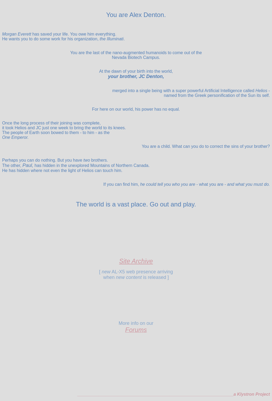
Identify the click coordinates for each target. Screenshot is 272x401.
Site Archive (136, 261)
